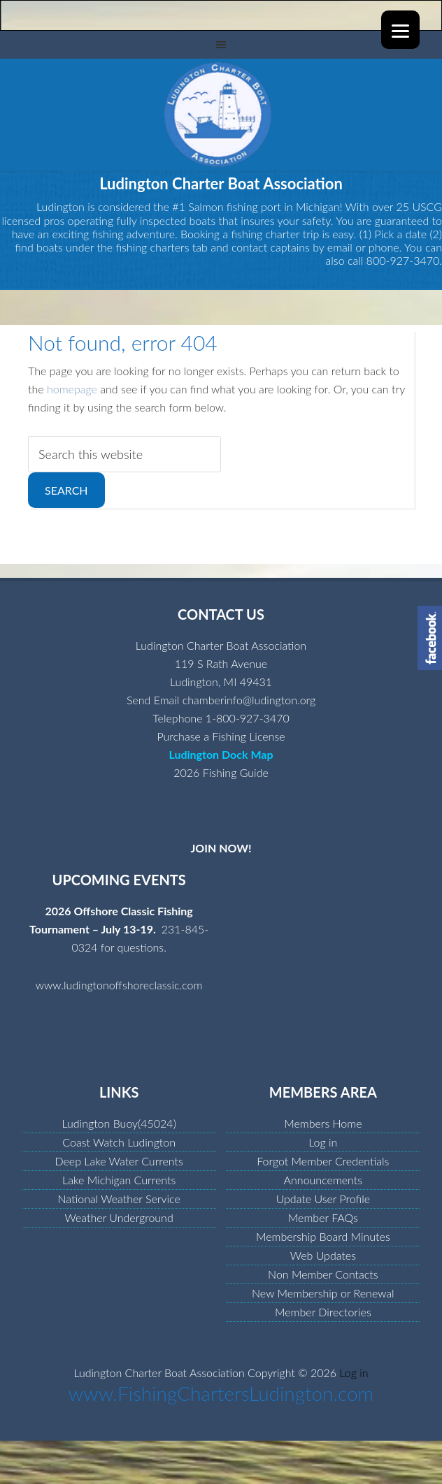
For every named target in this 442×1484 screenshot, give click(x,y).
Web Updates (323, 1255)
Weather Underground (119, 1217)
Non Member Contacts (323, 1274)
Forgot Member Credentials (323, 1160)
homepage (72, 388)
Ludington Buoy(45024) (119, 1123)
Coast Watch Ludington (119, 1142)
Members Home (323, 1123)
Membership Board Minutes (323, 1236)
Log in (322, 1142)
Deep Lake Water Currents (119, 1160)
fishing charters (152, 247)
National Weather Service (118, 1198)
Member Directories (323, 1311)
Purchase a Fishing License (221, 736)
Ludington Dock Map (221, 754)
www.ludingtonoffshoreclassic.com (119, 984)
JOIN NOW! (220, 847)
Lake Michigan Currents (119, 1179)
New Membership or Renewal (323, 1293)
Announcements (323, 1179)
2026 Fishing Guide (221, 772)
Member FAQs (323, 1217)
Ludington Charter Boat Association (221, 114)
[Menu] (400, 29)
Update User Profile (323, 1198)
